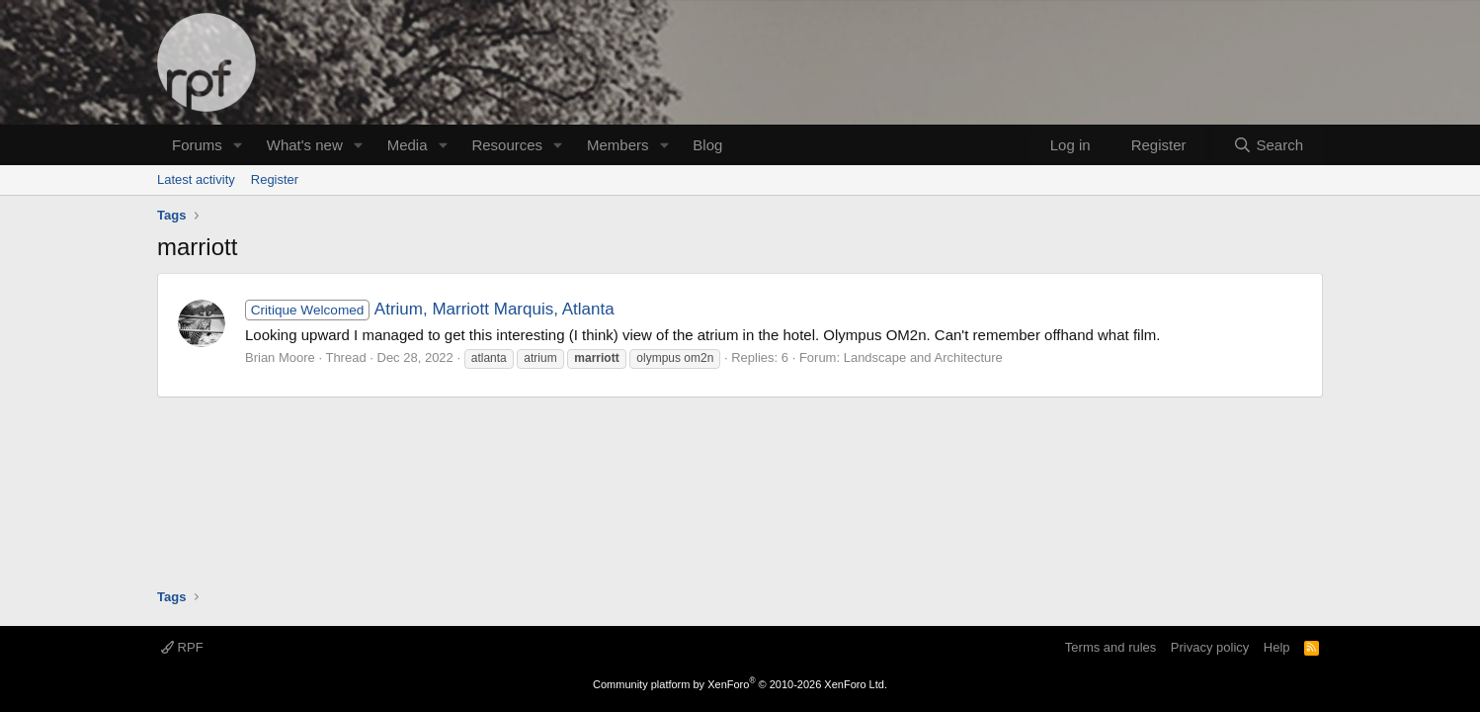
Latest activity (196, 179)
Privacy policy (1210, 647)
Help (1277, 647)
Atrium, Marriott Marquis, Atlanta (430, 309)
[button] (238, 145)
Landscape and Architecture (923, 357)
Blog (707, 144)
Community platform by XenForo (740, 684)
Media (407, 144)
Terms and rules (1110, 647)
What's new (305, 144)
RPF (182, 647)
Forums (197, 144)
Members (618, 144)
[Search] (1268, 145)
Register (274, 179)
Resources (506, 144)
